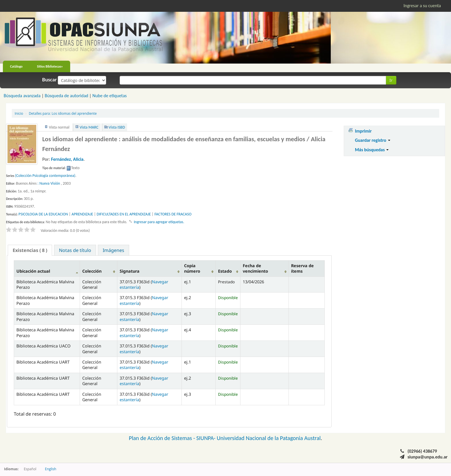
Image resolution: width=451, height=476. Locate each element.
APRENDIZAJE (82, 214)
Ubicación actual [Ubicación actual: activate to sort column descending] (33, 271)
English (50, 469)
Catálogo (16, 66)
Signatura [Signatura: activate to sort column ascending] (129, 271)
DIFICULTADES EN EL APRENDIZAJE (124, 214)
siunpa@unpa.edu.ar (428, 457)
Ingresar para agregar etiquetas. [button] (159, 221)
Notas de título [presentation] (75, 250)
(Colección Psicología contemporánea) (45, 175)
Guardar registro (372, 140)
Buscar (49, 80)
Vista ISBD (117, 127)
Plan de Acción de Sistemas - (162, 438)
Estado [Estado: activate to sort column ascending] (225, 271)
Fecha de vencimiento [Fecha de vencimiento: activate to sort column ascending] (255, 268)
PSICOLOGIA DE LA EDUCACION (43, 214)
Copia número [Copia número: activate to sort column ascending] (192, 268)
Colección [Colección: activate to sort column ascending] (92, 271)
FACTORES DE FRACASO (173, 214)
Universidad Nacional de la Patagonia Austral (269, 438)
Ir (391, 80)
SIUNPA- (206, 438)
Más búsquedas (372, 149)
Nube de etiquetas (109, 95)
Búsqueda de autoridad (66, 95)
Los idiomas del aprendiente (63, 113)
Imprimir (363, 131)
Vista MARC (89, 127)
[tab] (30, 250)
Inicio (19, 113)
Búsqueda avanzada (22, 95)
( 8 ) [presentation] (30, 250)
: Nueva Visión (48, 183)
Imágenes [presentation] (113, 250)
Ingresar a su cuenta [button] (422, 5)
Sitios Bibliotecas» (50, 66)
